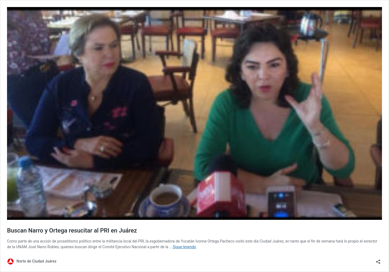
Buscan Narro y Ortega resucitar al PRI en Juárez (72, 230)
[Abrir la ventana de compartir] (378, 260)
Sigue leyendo (184, 247)
